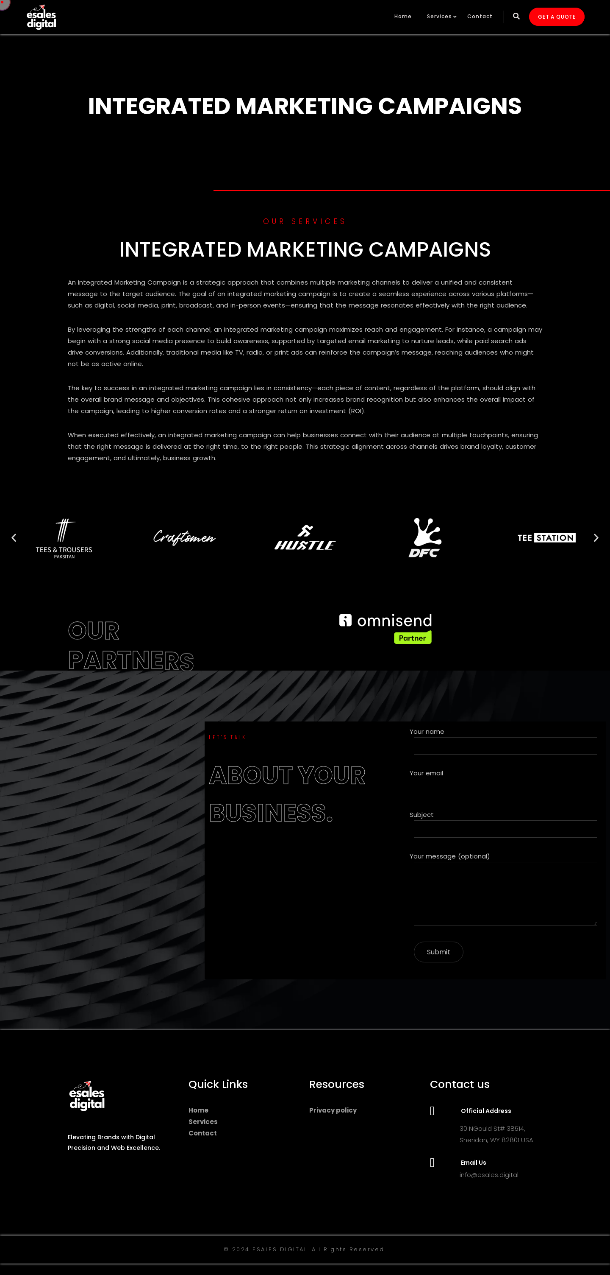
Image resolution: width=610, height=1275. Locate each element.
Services (439, 16)
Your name (506, 741)
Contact (480, 16)
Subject (506, 824)
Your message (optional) (506, 890)
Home (403, 16)
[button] (13, 537)
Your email (506, 782)
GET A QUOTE (557, 16)
